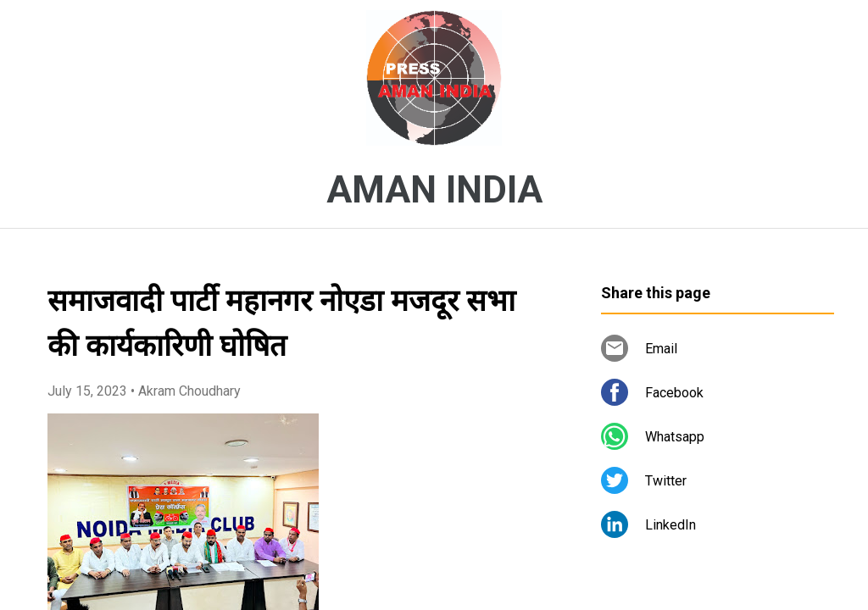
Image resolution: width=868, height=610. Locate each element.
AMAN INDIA (434, 190)
